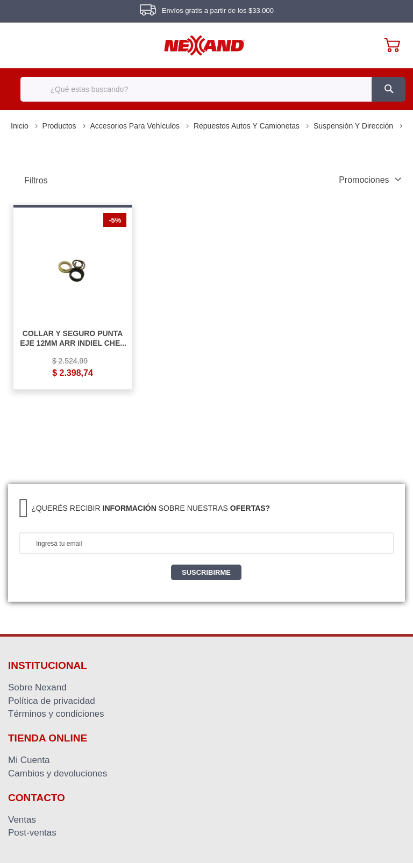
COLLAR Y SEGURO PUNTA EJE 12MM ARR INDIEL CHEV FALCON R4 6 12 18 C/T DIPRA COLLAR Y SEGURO (72, 338)
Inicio (21, 126)
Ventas (22, 819)
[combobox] (206, 89)
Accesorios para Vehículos (136, 126)
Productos (60, 126)
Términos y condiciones (56, 713)
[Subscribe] (206, 572)
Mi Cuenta (28, 759)
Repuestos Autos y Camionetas (248, 126)
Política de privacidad (51, 700)
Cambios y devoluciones (57, 773)
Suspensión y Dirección (354, 126)
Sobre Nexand (37, 687)
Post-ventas (32, 832)
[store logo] (204, 45)
